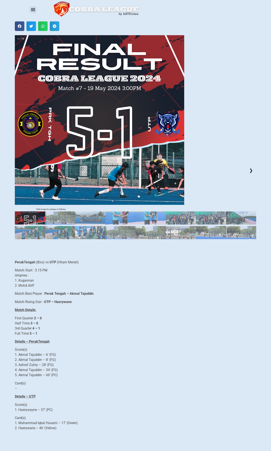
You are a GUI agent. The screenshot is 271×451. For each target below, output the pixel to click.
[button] (32, 9)
